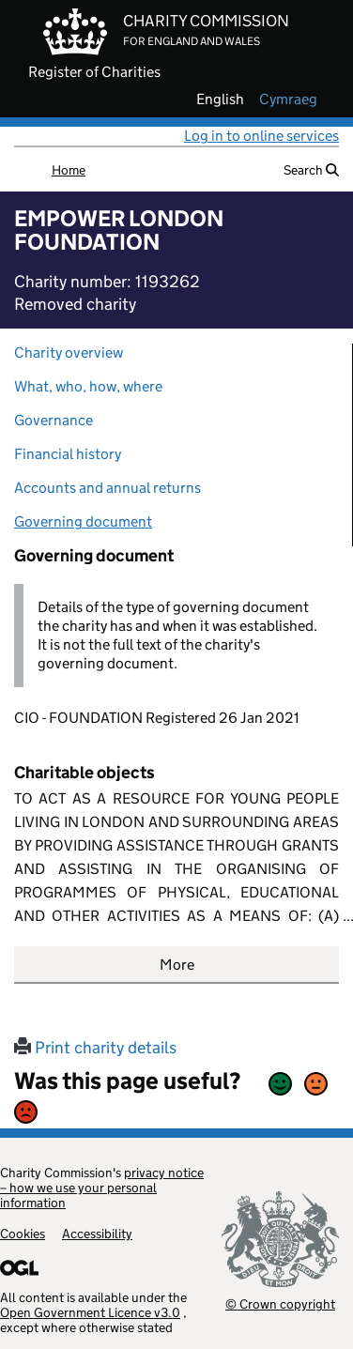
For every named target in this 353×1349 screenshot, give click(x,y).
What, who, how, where (88, 386)
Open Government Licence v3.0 (90, 1312)
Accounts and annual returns (107, 488)
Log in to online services (261, 136)
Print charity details (95, 1047)
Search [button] (311, 169)
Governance (53, 420)
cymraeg (288, 99)
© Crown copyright (280, 1303)
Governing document (83, 521)
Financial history (67, 454)
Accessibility (97, 1233)
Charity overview (68, 352)
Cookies (22, 1233)
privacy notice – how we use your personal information (102, 1187)
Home (68, 169)
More (177, 964)
